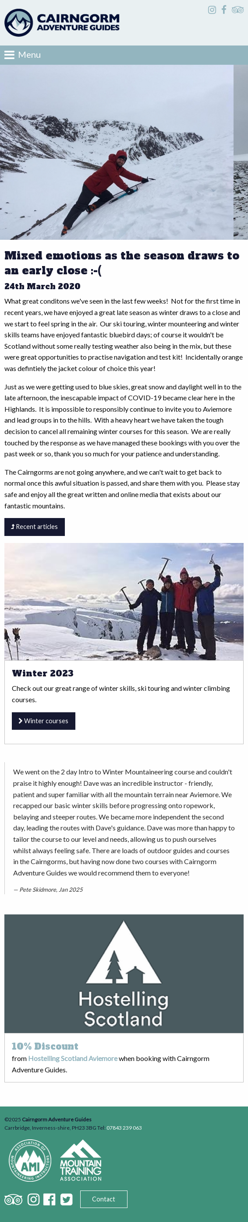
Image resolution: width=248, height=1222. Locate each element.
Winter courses (43, 721)
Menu (22, 55)
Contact (103, 1199)
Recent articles (34, 526)
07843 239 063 (124, 1127)
